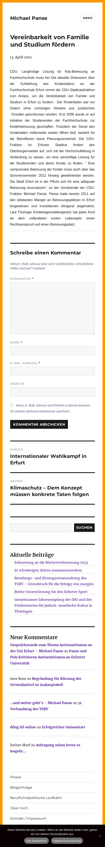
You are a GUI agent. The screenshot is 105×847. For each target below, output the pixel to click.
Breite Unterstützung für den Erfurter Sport (51, 592)
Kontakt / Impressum (28, 818)
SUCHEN (84, 528)
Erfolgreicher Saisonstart (63, 727)
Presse (15, 777)
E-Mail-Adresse (25, 363)
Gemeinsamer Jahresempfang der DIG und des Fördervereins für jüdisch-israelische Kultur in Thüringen (53, 605)
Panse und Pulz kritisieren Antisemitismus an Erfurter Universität (48, 657)
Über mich (19, 808)
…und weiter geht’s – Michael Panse (41, 703)
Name (16, 342)
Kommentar (22, 279)
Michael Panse (28, 18)
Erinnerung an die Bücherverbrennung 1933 (51, 562)
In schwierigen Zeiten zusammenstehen (48, 570)
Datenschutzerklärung (67, 840)
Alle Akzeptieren (36, 840)
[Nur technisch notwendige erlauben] (100, 836)
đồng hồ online (23, 727)
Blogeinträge (21, 787)
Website (17, 383)
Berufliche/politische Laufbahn (36, 798)
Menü (87, 18)
